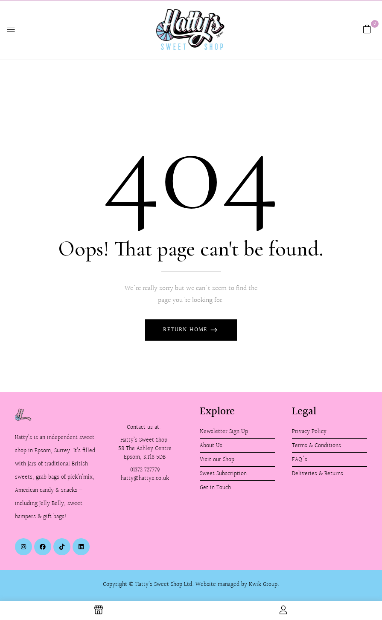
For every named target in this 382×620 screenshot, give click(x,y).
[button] (367, 29)
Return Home (186, 330)
